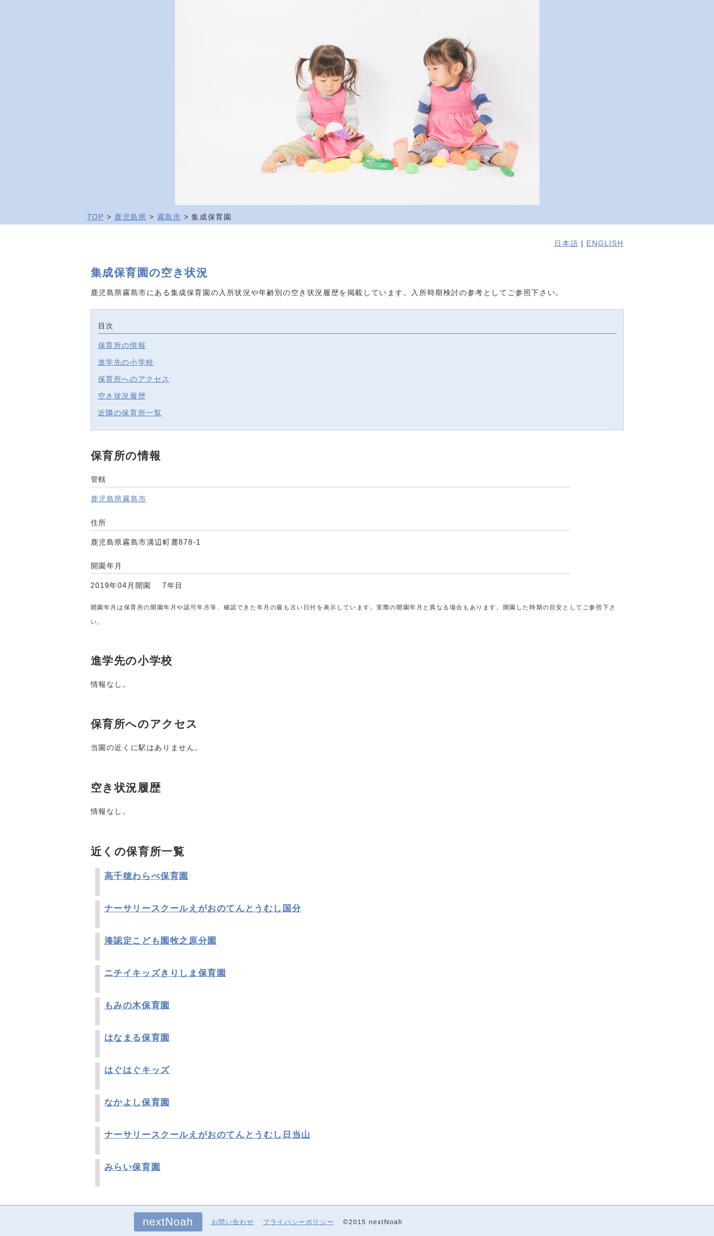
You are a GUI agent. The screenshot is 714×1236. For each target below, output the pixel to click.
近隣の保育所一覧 (130, 413)
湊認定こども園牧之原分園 (160, 940)
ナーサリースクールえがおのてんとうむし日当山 (207, 1134)
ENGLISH (604, 243)
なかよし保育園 (137, 1102)
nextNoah (168, 1222)
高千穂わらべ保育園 (146, 876)
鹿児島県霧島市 (119, 499)
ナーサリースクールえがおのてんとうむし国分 (203, 908)
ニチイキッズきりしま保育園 (165, 973)
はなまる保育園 (137, 1037)
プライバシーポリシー (298, 1222)
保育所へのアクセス (134, 379)
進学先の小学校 (126, 362)
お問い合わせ (232, 1222)
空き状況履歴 (122, 396)
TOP (95, 217)
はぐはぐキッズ (137, 1070)
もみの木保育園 (137, 1005)
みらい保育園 (132, 1167)
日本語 (566, 243)
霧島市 (169, 217)
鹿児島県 (130, 217)
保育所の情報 (122, 345)
